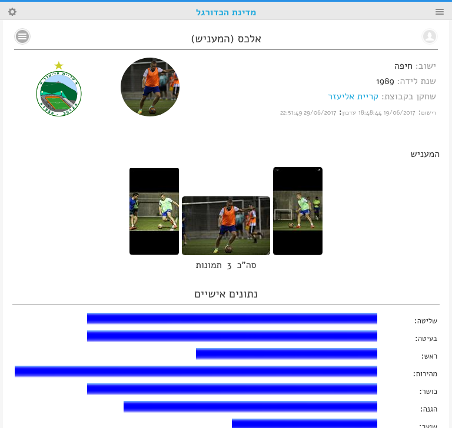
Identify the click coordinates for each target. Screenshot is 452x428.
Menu (439, 11)
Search (12, 11)
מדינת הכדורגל (226, 12)
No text (22, 36)
